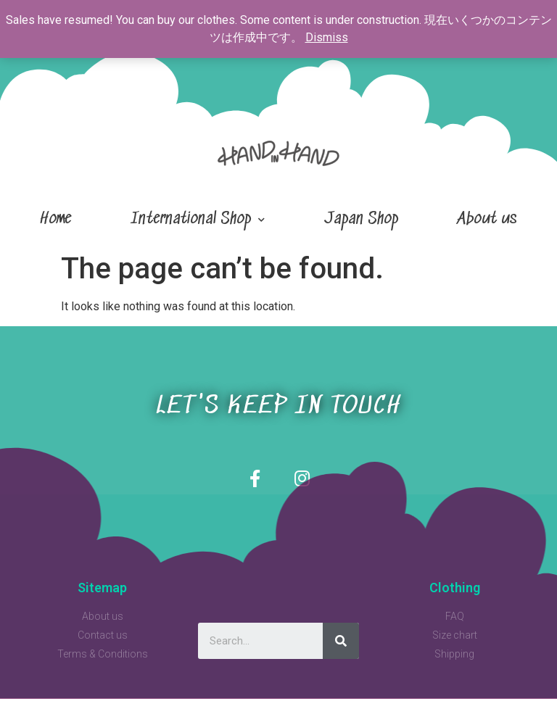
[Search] (341, 643)
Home (55, 219)
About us (487, 219)
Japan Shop (361, 219)
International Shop (198, 220)
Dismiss (326, 37)
